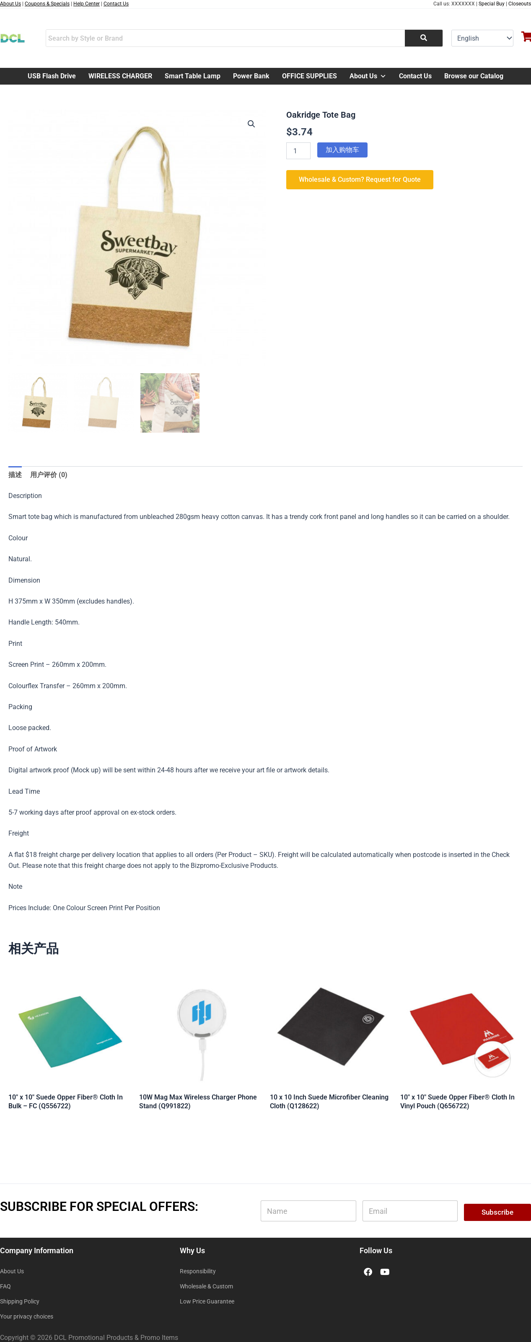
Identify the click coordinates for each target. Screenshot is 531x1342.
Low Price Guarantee (207, 1301)
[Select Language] (482, 38)
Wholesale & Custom (206, 1286)
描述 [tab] (15, 475)
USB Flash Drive (52, 76)
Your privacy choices (26, 1316)
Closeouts (519, 4)
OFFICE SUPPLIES (309, 76)
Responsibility (198, 1271)
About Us (368, 76)
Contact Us (415, 76)
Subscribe (497, 1212)
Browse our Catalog (473, 76)
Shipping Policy (19, 1301)
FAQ (5, 1286)
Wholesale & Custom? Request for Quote (360, 179)
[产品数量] (298, 150)
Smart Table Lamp (192, 76)
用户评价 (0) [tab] (48, 475)
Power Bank (251, 76)
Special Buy (492, 4)
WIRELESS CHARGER (120, 76)
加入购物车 (342, 150)
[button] (251, 124)
